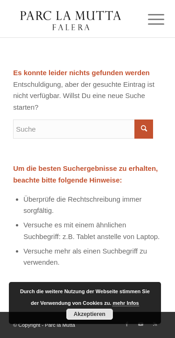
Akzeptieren (89, 314)
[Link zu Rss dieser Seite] (155, 324)
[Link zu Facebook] (127, 324)
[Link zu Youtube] (141, 324)
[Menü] (149, 19)
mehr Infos (125, 303)
